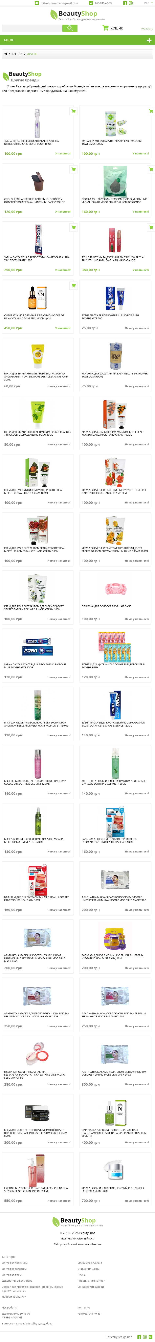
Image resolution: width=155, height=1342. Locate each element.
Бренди (17, 54)
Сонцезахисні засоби (91, 1287)
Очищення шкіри (88, 1269)
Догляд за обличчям (15, 1263)
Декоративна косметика (17, 1280)
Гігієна (82, 1275)
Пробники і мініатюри (91, 1280)
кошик (131, 28)
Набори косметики (14, 1296)
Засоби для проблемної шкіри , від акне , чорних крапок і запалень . (32, 1289)
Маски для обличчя (90, 1263)
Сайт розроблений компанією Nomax (77, 1244)
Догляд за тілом (12, 1275)
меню (9, 40)
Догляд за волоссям (14, 1269)
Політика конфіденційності (77, 1238)
